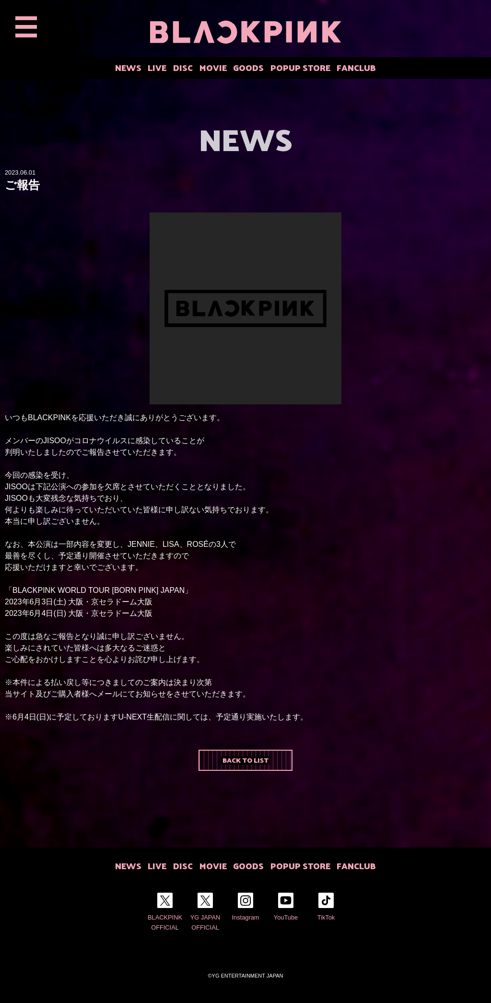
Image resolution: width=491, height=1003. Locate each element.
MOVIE (213, 67)
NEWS (128, 67)
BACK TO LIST (245, 760)
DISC (183, 67)
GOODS (248, 67)
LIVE (157, 67)
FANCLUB (356, 67)
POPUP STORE (300, 67)
